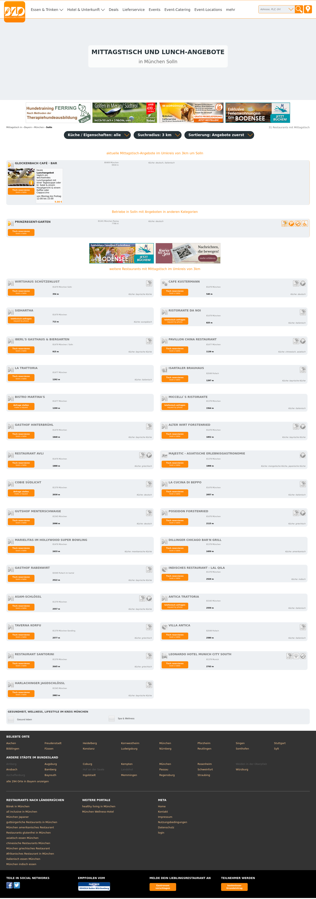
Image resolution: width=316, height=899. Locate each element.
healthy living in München (98, 807)
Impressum (165, 818)
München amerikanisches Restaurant (30, 828)
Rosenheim (205, 765)
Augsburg (51, 765)
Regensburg (167, 776)
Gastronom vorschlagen (163, 888)
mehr (230, 10)
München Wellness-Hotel (98, 812)
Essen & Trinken (44, 10)
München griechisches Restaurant (28, 849)
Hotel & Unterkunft (83, 10)
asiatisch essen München (22, 839)
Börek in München (17, 807)
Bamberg (50, 770)
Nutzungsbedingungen (172, 823)
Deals (113, 10)
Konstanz (89, 749)
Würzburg (242, 770)
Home (162, 807)
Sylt (276, 749)
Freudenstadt (53, 744)
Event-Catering (177, 10)
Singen (240, 744)
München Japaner (17, 818)
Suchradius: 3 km (155, 136)
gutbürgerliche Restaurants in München (31, 823)
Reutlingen (204, 749)
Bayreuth (50, 776)
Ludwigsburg (129, 749)
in (14, 128)
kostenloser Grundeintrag (234, 888)
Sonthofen (242, 749)
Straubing (204, 776)
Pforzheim (204, 744)
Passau (163, 770)
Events (154, 10)
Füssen (49, 749)
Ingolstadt (89, 776)
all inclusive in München (21, 812)
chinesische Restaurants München (28, 844)
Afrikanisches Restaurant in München (30, 854)
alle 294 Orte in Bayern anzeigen (27, 782)
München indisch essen (21, 865)
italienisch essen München (23, 860)
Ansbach (11, 770)
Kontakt (163, 812)
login (161, 833)
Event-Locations (208, 10)
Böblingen (12, 749)
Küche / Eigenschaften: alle (94, 136)
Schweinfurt (205, 770)
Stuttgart (280, 744)
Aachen (11, 744)
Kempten (127, 765)
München (165, 744)
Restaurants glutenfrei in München (28, 833)
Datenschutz (166, 828)
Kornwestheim (130, 744)
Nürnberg (165, 749)
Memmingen (129, 776)
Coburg (87, 765)
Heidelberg (90, 744)
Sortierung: (216, 136)
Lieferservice (134, 10)
